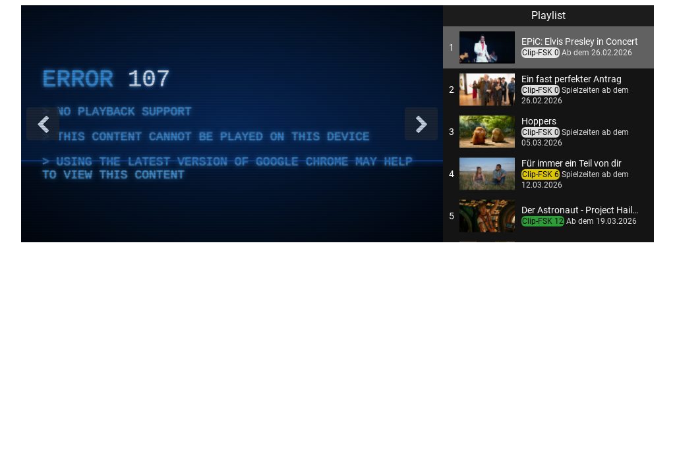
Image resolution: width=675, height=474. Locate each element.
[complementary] (232, 123)
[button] (548, 47)
